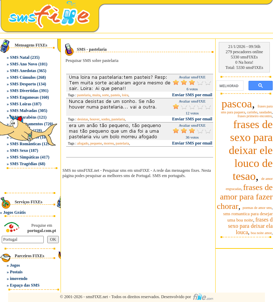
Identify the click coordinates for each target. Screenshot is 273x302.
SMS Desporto (23, 84)
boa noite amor (261, 233)
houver (95, 119)
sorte (105, 95)
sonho (105, 119)
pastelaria (84, 95)
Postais (16, 271)
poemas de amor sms (257, 208)
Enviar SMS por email (192, 94)
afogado (83, 143)
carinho (252, 112)
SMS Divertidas (24, 90)
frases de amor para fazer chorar (245, 197)
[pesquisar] (229, 86)
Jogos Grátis (14, 212)
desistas (82, 119)
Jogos (15, 265)
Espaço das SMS (25, 285)
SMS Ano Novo (23, 64)
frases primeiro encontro (255, 116)
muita (96, 95)
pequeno (96, 143)
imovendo (18, 278)
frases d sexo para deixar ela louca (250, 226)
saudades (265, 112)
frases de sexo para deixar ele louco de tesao (251, 150)
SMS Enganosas (24, 97)
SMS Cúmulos (23, 77)
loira (125, 95)
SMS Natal (19, 57)
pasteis (115, 95)
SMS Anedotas (23, 70)
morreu (109, 143)
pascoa (237, 103)
